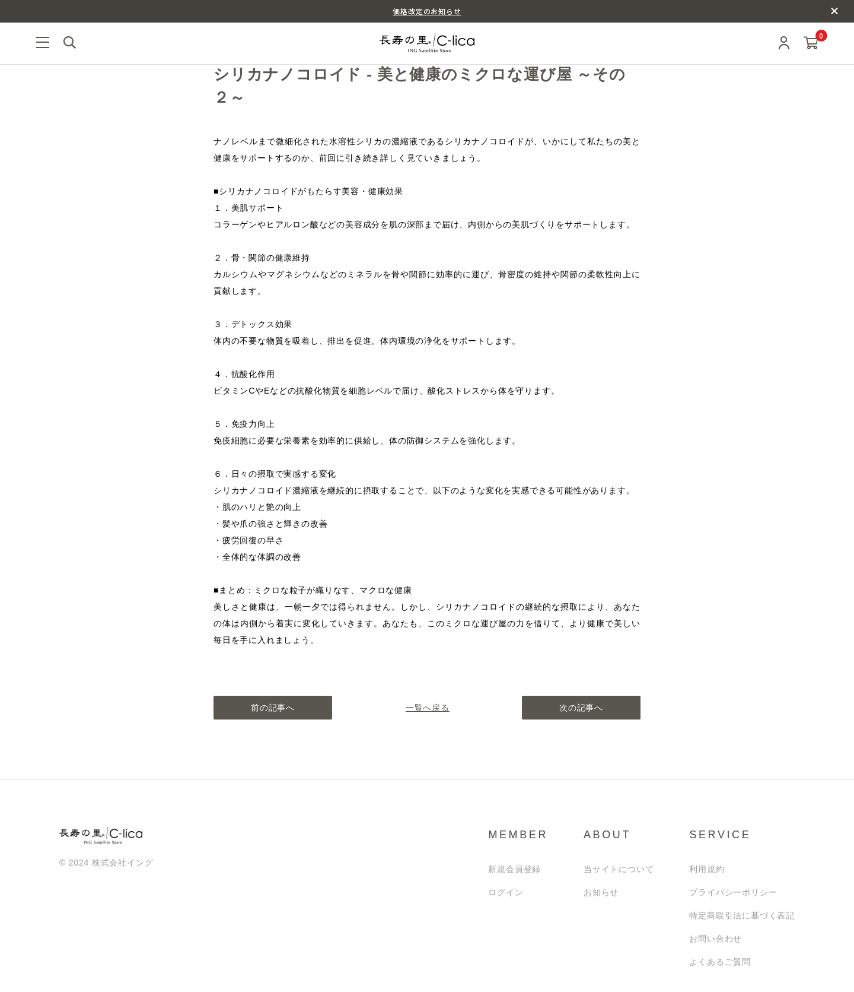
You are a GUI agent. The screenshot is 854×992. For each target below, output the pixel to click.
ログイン (505, 892)
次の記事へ (581, 707)
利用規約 (706, 869)
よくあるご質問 (720, 961)
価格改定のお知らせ (427, 11)
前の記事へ (273, 707)
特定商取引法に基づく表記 (742, 915)
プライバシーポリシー (733, 892)
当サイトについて (619, 869)
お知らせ (601, 892)
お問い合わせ (715, 938)
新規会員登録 (514, 869)
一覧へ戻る (427, 707)
